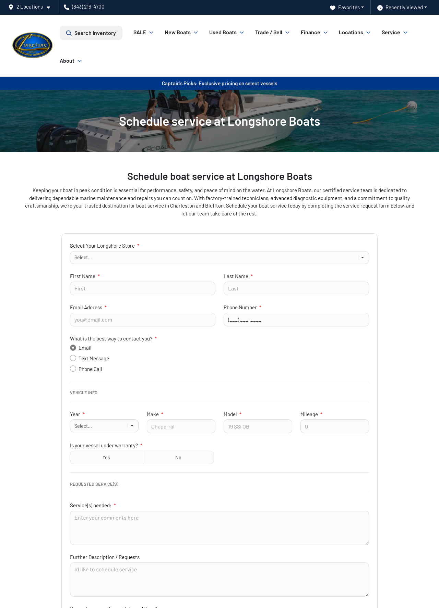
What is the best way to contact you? (113, 338)
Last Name (238, 276)
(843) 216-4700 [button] (84, 6)
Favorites (345, 7)
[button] (31, 6)
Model (232, 414)
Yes (106, 457)
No (178, 457)
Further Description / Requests (105, 557)
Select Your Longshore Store (104, 246)
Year (77, 414)
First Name (85, 276)
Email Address (88, 307)
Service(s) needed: (93, 505)
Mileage (311, 414)
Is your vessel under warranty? (106, 445)
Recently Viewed (400, 7)
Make (155, 414)
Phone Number (242, 307)
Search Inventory (91, 33)
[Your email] (142, 319)
